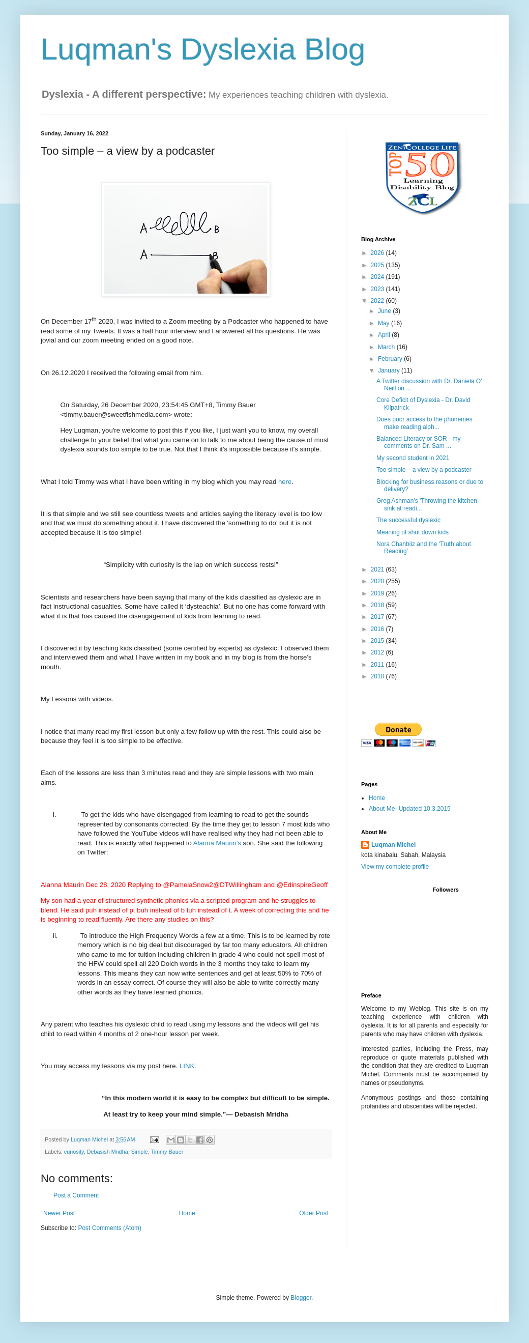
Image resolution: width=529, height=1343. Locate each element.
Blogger (300, 1297)
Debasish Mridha (107, 1152)
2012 (378, 652)
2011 (378, 664)
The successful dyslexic (408, 520)
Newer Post (59, 1213)
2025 (378, 265)
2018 (378, 605)
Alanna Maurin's (217, 843)
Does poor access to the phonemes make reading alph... (424, 423)
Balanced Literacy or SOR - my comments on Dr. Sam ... (418, 442)
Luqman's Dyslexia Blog (203, 49)
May (384, 323)
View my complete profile (395, 866)
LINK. (188, 1066)
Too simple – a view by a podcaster (424, 469)
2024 (378, 276)
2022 (378, 300)
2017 (378, 616)
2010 (378, 676)
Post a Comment (76, 1195)
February (391, 358)
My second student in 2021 (412, 458)
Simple (139, 1152)
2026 (378, 252)
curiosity (74, 1152)
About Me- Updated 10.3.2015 (410, 808)
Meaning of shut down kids (412, 532)
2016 (378, 629)
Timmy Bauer (167, 1152)
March (387, 347)
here (284, 481)
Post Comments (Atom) (109, 1228)
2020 (378, 581)
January (389, 370)
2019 (378, 593)
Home (187, 1213)
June (385, 311)
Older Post (313, 1213)
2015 (378, 640)
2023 (378, 289)
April (385, 334)
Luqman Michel (393, 844)
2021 (378, 569)
